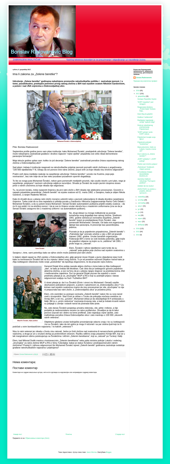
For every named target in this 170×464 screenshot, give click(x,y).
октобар (141, 200)
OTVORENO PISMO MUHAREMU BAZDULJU (144, 174)
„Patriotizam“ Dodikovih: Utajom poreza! (145, 168)
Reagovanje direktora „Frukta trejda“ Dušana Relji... (146, 109)
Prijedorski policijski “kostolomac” (144, 143)
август (140, 206)
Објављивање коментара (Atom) (37, 438)
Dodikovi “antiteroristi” (145, 117)
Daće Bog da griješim (145, 114)
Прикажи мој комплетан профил (145, 81)
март (140, 221)
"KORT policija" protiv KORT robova (145, 133)
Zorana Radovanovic (144, 78)
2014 (138, 235)
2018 (138, 91)
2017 (138, 94)
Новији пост (17, 434)
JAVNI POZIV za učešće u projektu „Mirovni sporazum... (146, 191)
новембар (142, 197)
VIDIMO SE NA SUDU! (145, 186)
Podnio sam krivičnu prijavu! (147, 164)
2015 (138, 232)
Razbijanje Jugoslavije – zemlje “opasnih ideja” (146, 121)
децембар (142, 96)
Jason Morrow (92, 452)
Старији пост (120, 434)
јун (139, 212)
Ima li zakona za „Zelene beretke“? (146, 155)
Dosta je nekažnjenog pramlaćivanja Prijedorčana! (145, 127)
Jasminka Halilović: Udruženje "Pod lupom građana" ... (146, 181)
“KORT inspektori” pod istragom (145, 103)
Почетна (69, 434)
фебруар (141, 225)
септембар (142, 203)
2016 (138, 228)
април (140, 218)
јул (139, 209)
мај (139, 215)
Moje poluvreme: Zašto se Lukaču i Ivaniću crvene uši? (146, 149)
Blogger (108, 452)
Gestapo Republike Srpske (146, 99)
